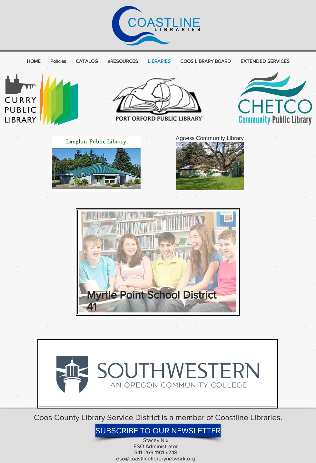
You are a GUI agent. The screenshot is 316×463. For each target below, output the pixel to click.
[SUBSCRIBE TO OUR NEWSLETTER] (158, 430)
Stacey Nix (155, 440)
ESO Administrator (155, 446)
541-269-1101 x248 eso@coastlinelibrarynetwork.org (155, 455)
